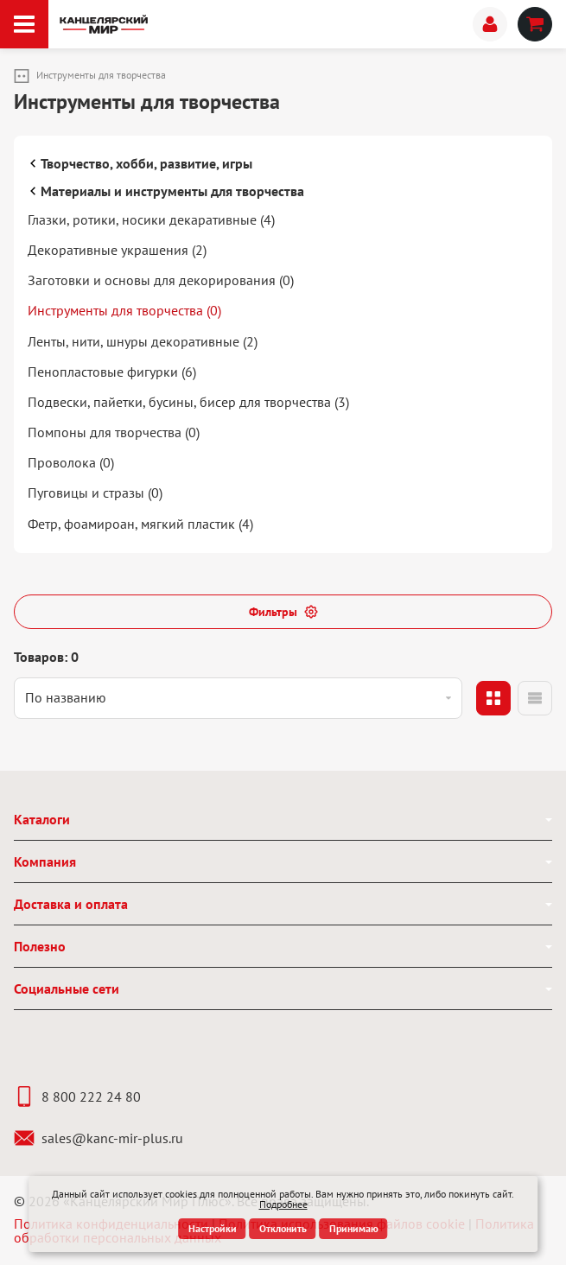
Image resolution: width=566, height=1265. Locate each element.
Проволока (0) (71, 462)
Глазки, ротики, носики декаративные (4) (151, 219)
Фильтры (283, 612)
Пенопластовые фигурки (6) (112, 371)
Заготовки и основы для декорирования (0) (161, 280)
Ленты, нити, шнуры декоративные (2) (143, 341)
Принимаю (353, 1228)
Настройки (212, 1228)
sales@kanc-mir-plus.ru (98, 1138)
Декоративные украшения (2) (117, 249)
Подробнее (283, 1204)
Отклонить (283, 1228)
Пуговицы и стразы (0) (95, 492)
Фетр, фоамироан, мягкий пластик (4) (140, 523)
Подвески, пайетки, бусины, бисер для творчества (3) (188, 401)
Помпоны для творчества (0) (114, 432)
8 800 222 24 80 (77, 1096)
